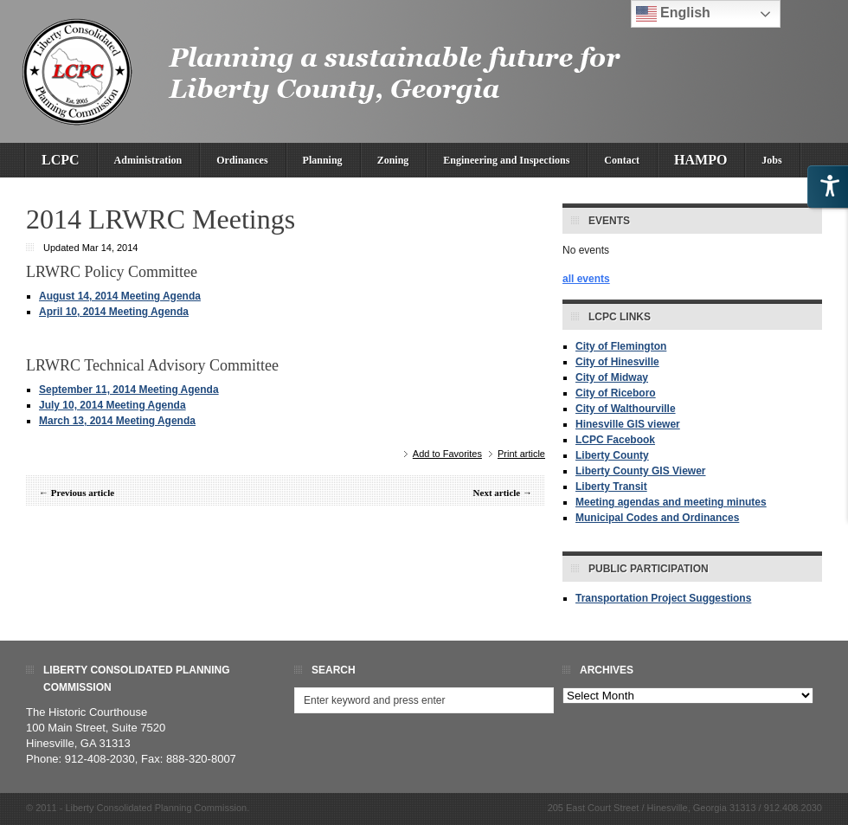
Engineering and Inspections (506, 160)
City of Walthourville (625, 409)
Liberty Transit (611, 486)
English (673, 13)
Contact (621, 160)
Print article (521, 453)
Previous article (82, 492)
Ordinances (241, 160)
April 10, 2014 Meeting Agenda (114, 312)
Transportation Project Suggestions (663, 598)
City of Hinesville (617, 362)
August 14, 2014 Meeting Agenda (120, 296)
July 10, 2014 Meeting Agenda (112, 405)
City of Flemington (620, 346)
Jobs (771, 160)
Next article (497, 492)
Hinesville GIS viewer (627, 424)
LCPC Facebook (615, 440)
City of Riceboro (615, 393)
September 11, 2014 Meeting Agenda (129, 389)
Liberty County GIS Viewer (640, 471)
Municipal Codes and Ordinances (657, 518)
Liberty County (612, 455)
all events (586, 279)
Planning (323, 160)
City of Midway (611, 377)
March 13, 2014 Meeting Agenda (117, 421)
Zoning (393, 160)
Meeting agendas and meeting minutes (671, 502)
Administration (148, 160)
